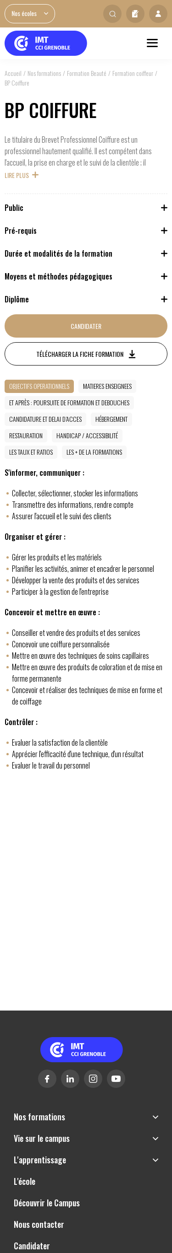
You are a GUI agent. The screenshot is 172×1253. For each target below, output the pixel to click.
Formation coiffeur (132, 73)
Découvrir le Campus (47, 1203)
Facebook (47, 1079)
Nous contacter (39, 1224)
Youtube (116, 1079)
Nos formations (44, 73)
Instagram (93, 1079)
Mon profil (158, 14)
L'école (24, 1181)
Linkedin (70, 1079)
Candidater (135, 14)
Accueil (13, 73)
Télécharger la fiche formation (79, 354)
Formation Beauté (86, 73)
